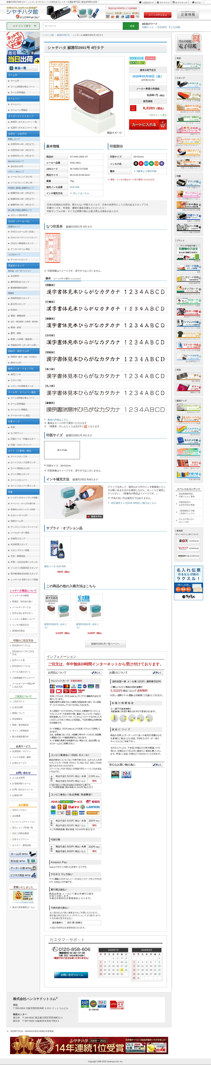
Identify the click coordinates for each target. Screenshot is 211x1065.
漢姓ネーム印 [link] (17, 521)
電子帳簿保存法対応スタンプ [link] (24, 573)
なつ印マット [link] (17, 433)
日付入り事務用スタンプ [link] (22, 243)
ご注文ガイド (148, 2)
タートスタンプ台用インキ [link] (23, 462)
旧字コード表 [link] (18, 660)
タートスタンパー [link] (19, 480)
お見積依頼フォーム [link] (21, 783)
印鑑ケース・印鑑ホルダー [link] (23, 439)
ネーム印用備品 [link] (18, 92)
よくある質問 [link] (18, 777)
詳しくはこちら (81, 193)
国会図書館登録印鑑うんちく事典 (187, 495)
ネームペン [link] (16, 104)
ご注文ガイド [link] (18, 701)
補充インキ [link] (16, 374)
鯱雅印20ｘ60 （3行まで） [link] (23, 199)
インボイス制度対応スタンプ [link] (24, 568)
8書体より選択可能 (146, 171)
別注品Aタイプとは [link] (21, 645)
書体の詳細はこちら (57, 419)
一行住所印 (161, 27)
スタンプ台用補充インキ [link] (22, 386)
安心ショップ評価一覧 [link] (22, 827)
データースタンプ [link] (19, 259)
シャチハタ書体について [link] (23, 619)
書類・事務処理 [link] (18, 316)
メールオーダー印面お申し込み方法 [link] (23, 685)
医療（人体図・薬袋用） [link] (22, 339)
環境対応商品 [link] (18, 631)
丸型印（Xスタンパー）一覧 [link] (24, 127)
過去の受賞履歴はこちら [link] (23, 907)
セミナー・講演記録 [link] (21, 845)
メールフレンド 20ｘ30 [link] (21, 182)
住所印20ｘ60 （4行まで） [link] (23, 150)
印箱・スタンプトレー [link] (21, 445)
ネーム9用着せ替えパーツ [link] (22, 86)
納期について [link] (18, 713)
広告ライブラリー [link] (20, 839)
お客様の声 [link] (17, 795)
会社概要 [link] (16, 816)
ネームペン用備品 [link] (19, 110)
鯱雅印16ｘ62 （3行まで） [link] (23, 193)
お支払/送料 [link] (17, 707)
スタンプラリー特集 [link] (20, 550)
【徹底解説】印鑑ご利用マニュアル (187, 512)
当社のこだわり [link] (19, 810)
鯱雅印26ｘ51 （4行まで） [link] (23, 204)
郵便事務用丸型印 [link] (19, 288)
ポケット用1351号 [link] (19, 215)
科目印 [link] (14, 310)
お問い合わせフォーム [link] (22, 789)
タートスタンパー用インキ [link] (23, 486)
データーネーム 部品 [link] (20, 249)
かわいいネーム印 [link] (19, 515)
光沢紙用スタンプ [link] (19, 544)
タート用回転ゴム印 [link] (20, 468)
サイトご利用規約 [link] (20, 730)
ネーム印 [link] (15, 80)
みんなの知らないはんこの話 (187, 520)
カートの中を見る (158, 15)
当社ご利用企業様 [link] (20, 833)
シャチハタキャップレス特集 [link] (24, 497)
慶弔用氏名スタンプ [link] (20, 282)
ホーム (198, 2)
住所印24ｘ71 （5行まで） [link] (23, 156)
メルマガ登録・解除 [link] (21, 757)
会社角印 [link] (15, 276)
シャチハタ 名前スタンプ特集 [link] (24, 579)
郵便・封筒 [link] (16, 327)
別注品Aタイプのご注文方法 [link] (23, 653)
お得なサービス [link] (19, 763)
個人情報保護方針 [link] (20, 736)
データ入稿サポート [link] (21, 672)
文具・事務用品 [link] (18, 556)
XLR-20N (74, 187)
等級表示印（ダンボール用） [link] (24, 345)
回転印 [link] (24, 356)
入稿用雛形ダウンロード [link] (23, 678)
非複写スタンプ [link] (18, 538)
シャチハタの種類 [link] (20, 595)
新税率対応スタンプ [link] (20, 298)
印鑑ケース (148, 27)
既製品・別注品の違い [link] (22, 601)
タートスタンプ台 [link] (19, 456)
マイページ (164, 2)
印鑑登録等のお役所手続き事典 (187, 503)
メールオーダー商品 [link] (20, 532)
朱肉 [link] (13, 427)
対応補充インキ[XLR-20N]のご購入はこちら (133, 503)
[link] (57, 556)
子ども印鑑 (174, 27)
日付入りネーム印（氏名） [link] (23, 231)
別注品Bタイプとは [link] (21, 666)
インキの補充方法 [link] (20, 625)
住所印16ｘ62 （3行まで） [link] (23, 144)
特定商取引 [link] (17, 719)
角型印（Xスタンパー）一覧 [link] (24, 122)
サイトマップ (181, 2)
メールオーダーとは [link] (21, 607)
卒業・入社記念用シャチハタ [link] (24, 562)
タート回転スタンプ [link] (20, 474)
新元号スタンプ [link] (18, 304)
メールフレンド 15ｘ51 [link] (21, 176)
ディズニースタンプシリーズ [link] (24, 527)
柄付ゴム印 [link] (16, 362)
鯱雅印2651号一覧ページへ (105, 643)
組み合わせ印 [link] (17, 166)
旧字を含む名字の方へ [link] (22, 613)
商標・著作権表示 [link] (20, 725)
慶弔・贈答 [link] (16, 333)
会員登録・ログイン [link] (21, 751)
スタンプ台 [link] (16, 380)
